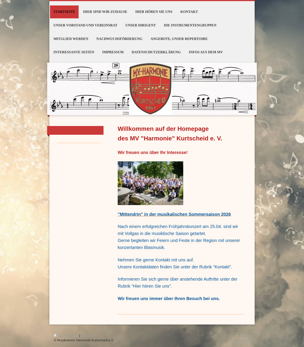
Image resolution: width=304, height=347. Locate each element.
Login (246, 335)
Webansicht (241, 340)
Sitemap (87, 335)
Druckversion (66, 335)
